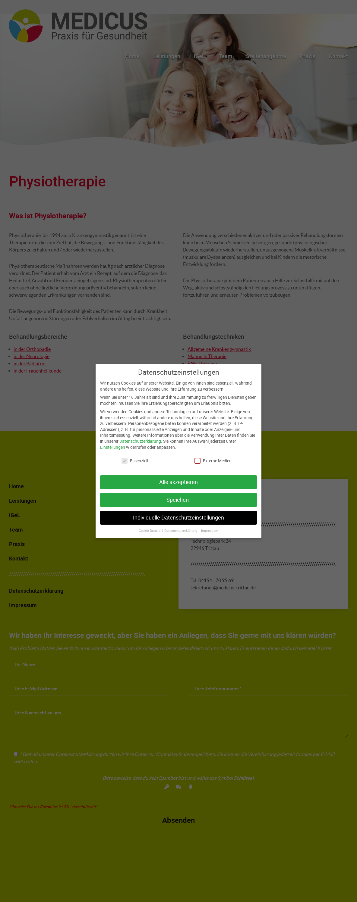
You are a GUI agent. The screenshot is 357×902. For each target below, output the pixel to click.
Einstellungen (112, 442)
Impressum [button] (209, 525)
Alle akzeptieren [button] (178, 477)
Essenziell (135, 456)
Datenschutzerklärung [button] (181, 525)
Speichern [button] (178, 495)
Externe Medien (213, 456)
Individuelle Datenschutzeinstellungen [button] (178, 512)
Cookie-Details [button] (150, 525)
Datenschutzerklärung (140, 436)
